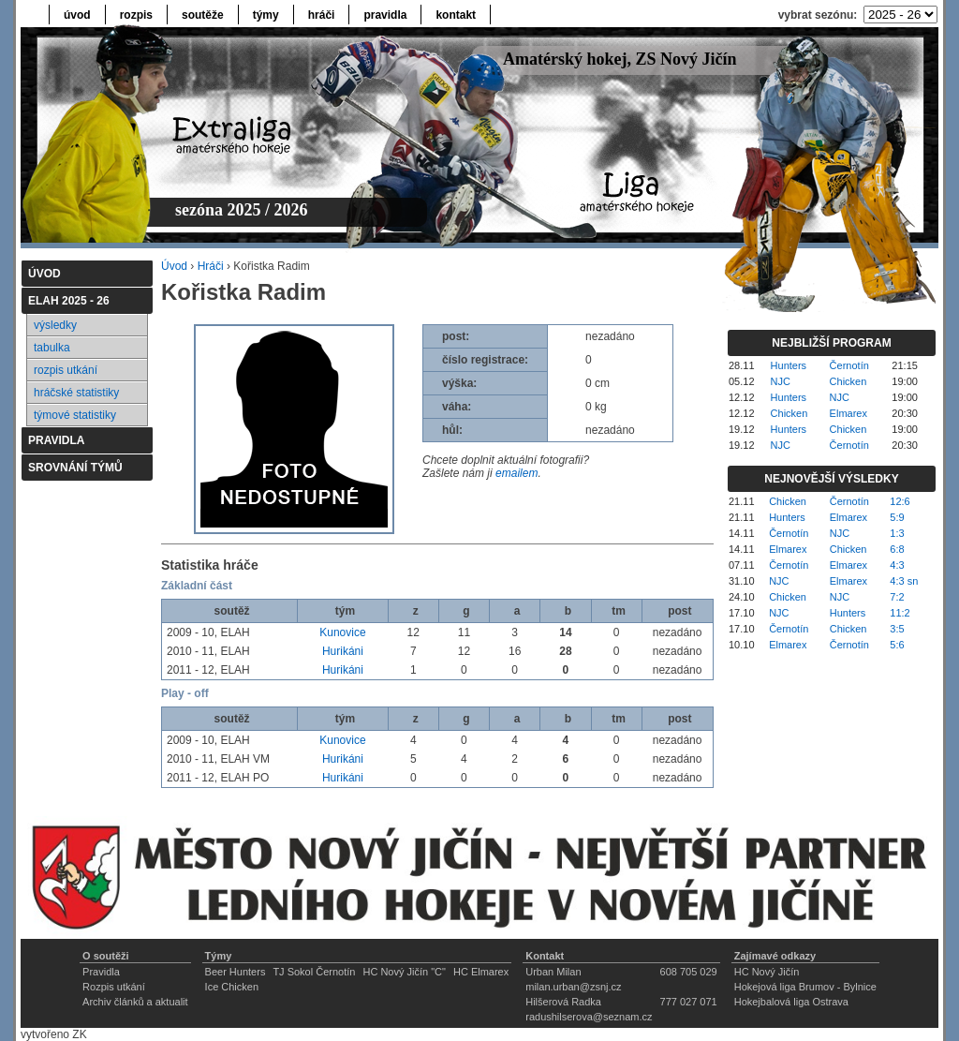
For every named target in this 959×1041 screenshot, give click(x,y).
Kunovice (342, 632)
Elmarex (848, 413)
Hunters (789, 365)
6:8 (897, 549)
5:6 (897, 644)
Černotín (849, 365)
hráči (321, 15)
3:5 (897, 628)
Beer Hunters (235, 971)
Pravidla (101, 971)
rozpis (136, 15)
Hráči (211, 266)
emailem (516, 473)
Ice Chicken (231, 986)
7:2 (897, 596)
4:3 (897, 565)
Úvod (174, 266)
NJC (780, 381)
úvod (77, 15)
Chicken (848, 381)
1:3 (897, 533)
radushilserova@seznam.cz (588, 1016)
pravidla (384, 15)
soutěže (203, 15)
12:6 (899, 501)
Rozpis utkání (113, 986)
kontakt (455, 15)
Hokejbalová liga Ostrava (791, 1001)
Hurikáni (342, 651)
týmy (266, 15)
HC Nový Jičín (767, 971)
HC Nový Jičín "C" (404, 971)
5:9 (897, 517)
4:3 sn (904, 581)
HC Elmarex (481, 971)
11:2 (899, 612)
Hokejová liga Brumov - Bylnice (805, 986)
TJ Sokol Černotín (314, 971)
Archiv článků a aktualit (135, 1001)
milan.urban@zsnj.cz (573, 986)
